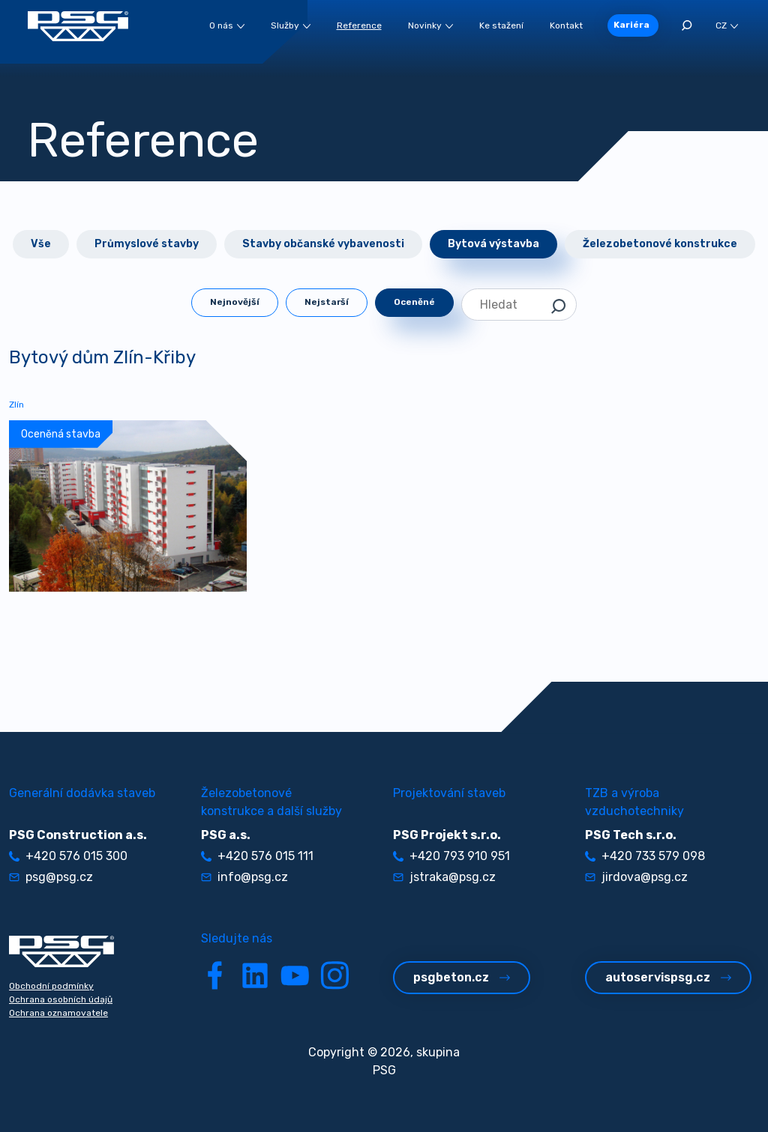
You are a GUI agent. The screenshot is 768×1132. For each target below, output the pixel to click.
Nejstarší (326, 302)
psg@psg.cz (51, 877)
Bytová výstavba (493, 243)
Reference (359, 25)
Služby (290, 25)
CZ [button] (727, 25)
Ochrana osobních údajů (60, 999)
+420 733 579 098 (645, 856)
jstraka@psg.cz (444, 877)
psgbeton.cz (461, 977)
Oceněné (414, 302)
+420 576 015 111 (257, 856)
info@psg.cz (244, 877)
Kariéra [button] (632, 24)
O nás (226, 25)
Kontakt (566, 25)
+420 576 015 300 (68, 856)
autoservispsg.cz (668, 977)
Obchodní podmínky (51, 986)
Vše (41, 243)
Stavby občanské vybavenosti (323, 243)
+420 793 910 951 (451, 856)
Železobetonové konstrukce (660, 243)
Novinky (430, 25)
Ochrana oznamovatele (58, 1013)
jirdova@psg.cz (636, 877)
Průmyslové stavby (146, 243)
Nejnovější (235, 302)
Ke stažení (501, 25)
